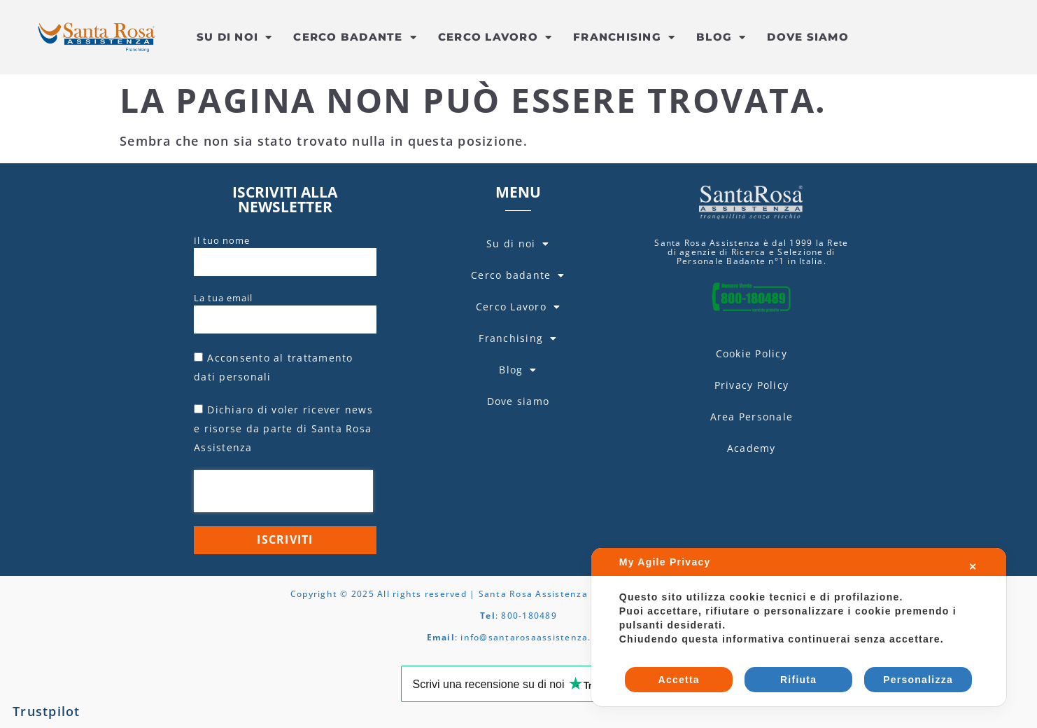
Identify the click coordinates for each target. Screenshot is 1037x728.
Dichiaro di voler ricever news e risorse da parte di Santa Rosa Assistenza (283, 428)
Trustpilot (46, 711)
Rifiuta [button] (798, 679)
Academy (751, 448)
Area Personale (751, 416)
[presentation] (283, 491)
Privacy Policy (751, 385)
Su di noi (235, 37)
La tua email (223, 297)
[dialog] (798, 627)
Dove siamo (808, 36)
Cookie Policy (751, 353)
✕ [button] (973, 566)
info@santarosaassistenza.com (535, 637)
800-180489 (529, 615)
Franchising (624, 37)
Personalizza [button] (918, 679)
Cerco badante (355, 37)
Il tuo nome (222, 240)
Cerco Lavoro (495, 37)
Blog (721, 37)
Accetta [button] (679, 679)
